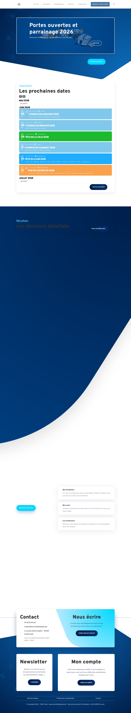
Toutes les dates (98, 187)
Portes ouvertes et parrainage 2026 (53, 29)
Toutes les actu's (96, 61)
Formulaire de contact (87, 633)
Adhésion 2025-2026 (26, 508)
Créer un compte (86, 682)
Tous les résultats (98, 228)
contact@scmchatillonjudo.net (35, 627)
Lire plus (96, 43)
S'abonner (34, 682)
